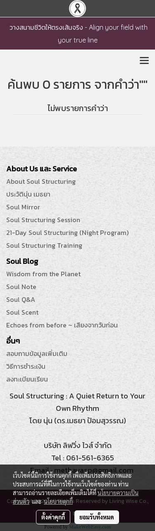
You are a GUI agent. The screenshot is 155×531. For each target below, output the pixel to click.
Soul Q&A (20, 299)
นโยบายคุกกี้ (58, 501)
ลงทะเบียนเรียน (27, 379)
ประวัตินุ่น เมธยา (28, 194)
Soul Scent (22, 312)
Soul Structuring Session (43, 220)
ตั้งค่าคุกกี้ (53, 517)
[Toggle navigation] (144, 61)
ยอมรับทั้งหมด (96, 517)
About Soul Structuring (41, 181)
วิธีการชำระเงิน (25, 366)
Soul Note (21, 287)
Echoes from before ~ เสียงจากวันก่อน (62, 325)
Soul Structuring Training (44, 245)
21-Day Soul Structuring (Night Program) (67, 232)
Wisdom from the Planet (43, 274)
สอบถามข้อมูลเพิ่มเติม (36, 353)
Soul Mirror (23, 207)
